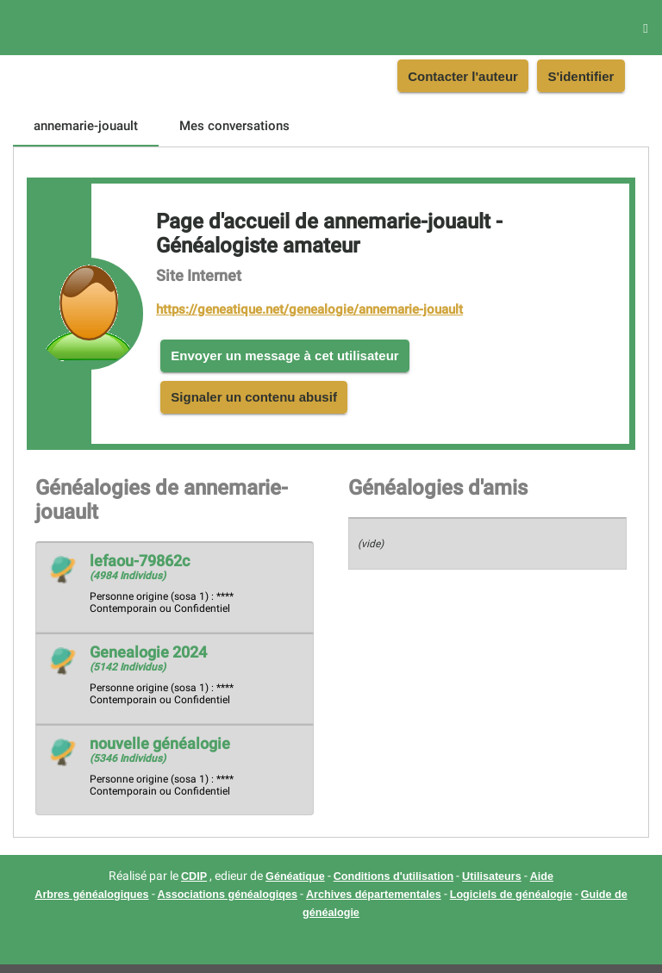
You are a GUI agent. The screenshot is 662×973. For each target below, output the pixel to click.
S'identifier (580, 76)
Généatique (295, 876)
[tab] (86, 126)
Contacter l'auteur (463, 76)
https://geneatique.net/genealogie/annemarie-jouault (309, 309)
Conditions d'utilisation (393, 876)
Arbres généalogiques (91, 895)
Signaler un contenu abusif (254, 397)
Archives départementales (373, 895)
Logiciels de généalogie (511, 895)
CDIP (194, 876)
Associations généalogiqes (227, 895)
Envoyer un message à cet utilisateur (284, 355)
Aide (541, 876)
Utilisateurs (491, 876)
